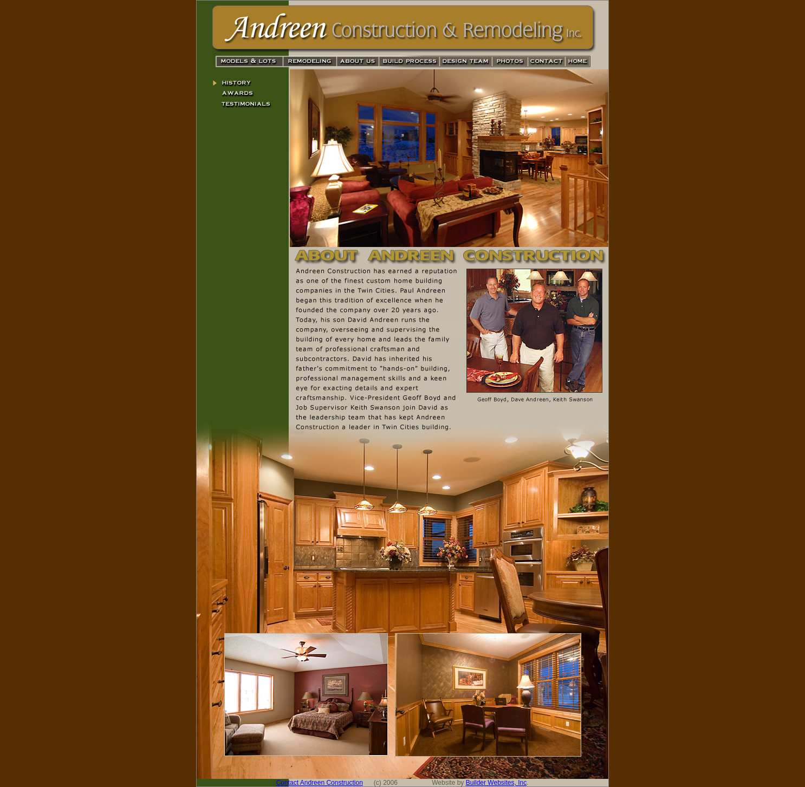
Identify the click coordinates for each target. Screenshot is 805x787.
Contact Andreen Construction (319, 782)
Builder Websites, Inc (496, 782)
